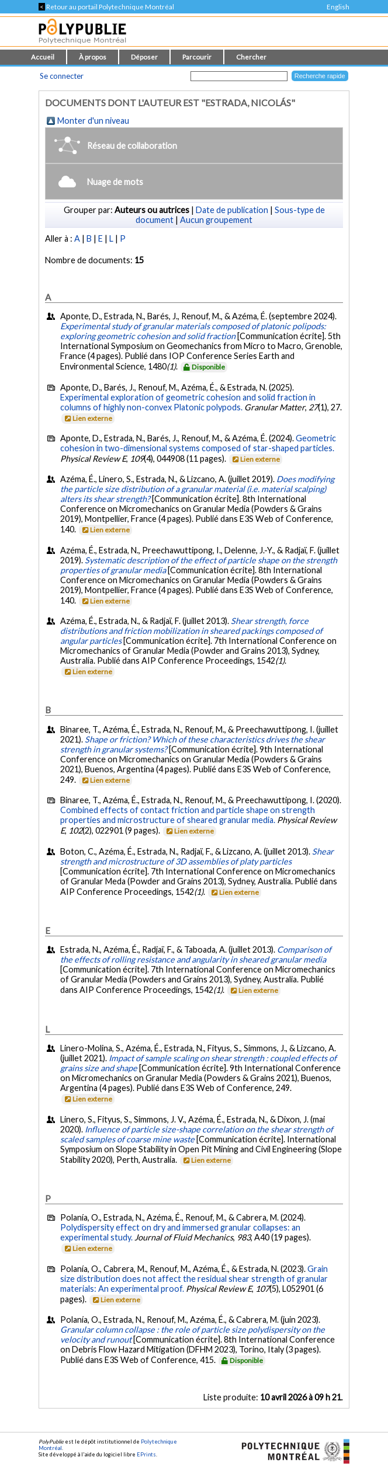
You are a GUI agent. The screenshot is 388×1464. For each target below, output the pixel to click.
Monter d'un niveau (93, 121)
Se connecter (62, 76)
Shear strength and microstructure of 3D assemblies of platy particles (197, 856)
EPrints (146, 1454)
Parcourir (197, 57)
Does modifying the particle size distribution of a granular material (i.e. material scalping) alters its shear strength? (197, 489)
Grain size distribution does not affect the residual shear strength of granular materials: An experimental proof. (194, 1279)
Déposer (144, 57)
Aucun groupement (216, 220)
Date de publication (232, 210)
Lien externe (87, 418)
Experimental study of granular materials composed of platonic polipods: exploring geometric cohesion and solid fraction (193, 331)
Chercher (251, 57)
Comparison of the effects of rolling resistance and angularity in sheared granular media (195, 954)
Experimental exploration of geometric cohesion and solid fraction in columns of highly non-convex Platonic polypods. (188, 402)
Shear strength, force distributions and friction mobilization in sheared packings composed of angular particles (191, 631)
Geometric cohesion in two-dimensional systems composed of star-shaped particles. (198, 443)
